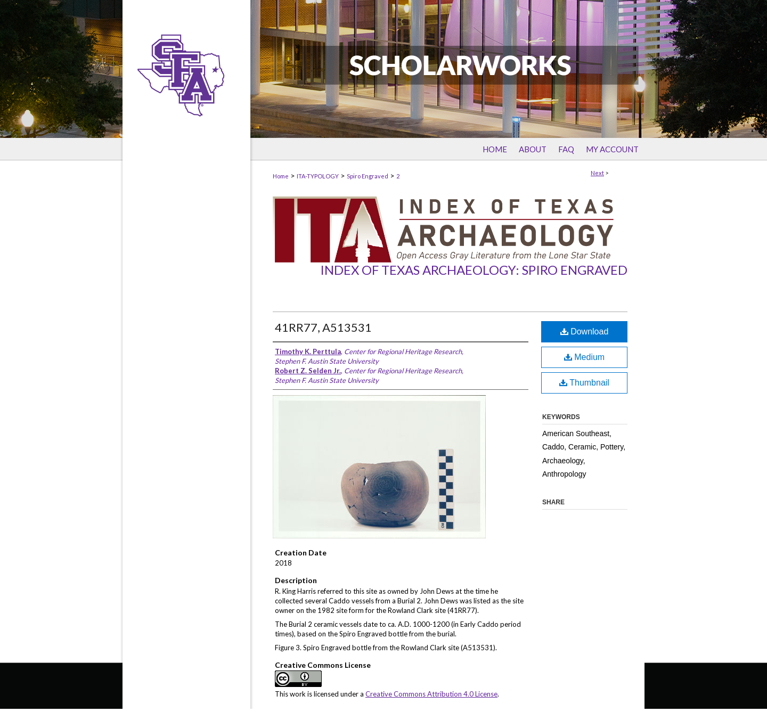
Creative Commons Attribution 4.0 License (431, 694)
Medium (584, 357)
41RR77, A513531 (323, 327)
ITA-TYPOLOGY (318, 176)
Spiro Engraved (367, 176)
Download (584, 331)
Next (597, 172)
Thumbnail (584, 382)
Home (281, 176)
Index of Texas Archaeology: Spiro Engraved (473, 269)
